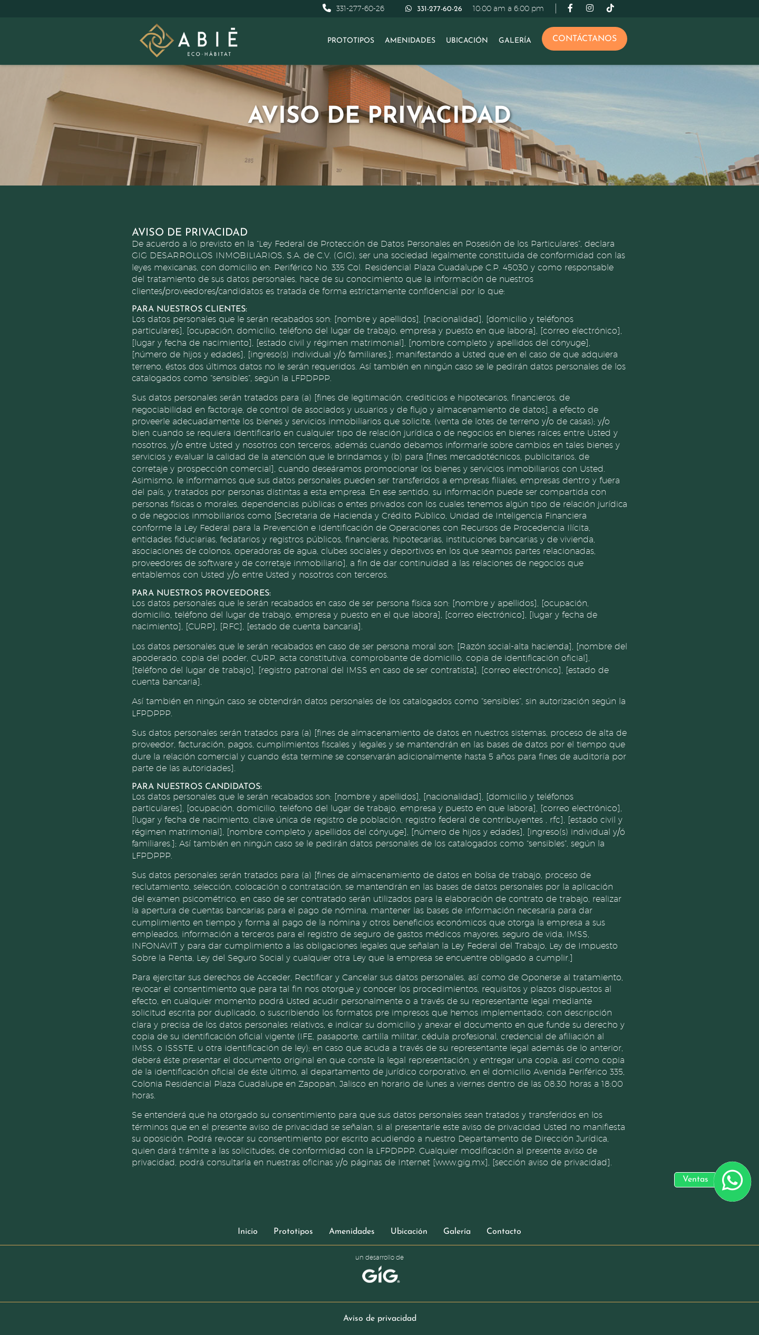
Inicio (248, 1231)
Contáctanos (584, 39)
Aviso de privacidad (379, 1318)
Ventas (695, 1179)
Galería (515, 41)
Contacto (503, 1231)
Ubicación (467, 41)
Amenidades (410, 41)
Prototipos (350, 41)
